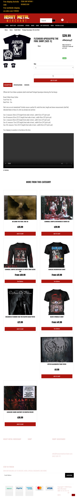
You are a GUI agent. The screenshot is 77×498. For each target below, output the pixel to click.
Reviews (26, 85)
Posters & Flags (59, 25)
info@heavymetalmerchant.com (62, 453)
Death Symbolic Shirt (56, 317)
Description (7, 85)
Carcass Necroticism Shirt (56, 269)
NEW (29, 443)
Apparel (27, 25)
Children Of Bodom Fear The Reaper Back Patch (20, 317)
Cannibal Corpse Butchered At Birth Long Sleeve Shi (20, 270)
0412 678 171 (56, 456)
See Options (20, 281)
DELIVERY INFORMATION (58, 449)
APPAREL (30, 446)
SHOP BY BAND (32, 457)
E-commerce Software (62, 493)
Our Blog (6, 464)
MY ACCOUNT (55, 443)
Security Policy (8, 451)
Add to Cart (53, 80)
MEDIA (29, 451)
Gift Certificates (45, 25)
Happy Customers (8, 449)
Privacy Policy (7, 454)
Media (52, 25)
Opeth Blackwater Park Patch (56, 364)
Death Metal (17, 30)
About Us (6, 446)
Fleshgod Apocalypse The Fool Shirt (31, 30)
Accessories (20, 25)
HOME (7, 25)
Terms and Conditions (10, 457)
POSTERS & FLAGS (33, 454)
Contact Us (6, 459)
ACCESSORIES (31, 449)
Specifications (18, 85)
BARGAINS (30, 462)
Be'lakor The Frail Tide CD (20, 221)
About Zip (6, 462)
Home (6, 30)
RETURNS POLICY (56, 451)
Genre (37, 25)
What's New (13, 25)
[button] (73, 495)
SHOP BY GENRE (32, 459)
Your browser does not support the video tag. (38, 150)
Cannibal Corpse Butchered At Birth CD (56, 221)
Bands (32, 25)
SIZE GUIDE (55, 446)
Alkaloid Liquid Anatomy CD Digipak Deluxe (20, 412)
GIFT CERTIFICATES (33, 464)
